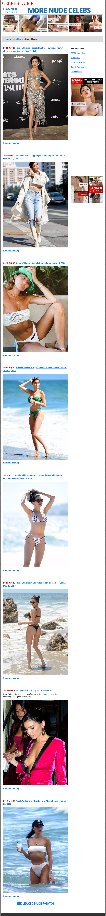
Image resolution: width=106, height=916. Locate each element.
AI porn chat (75, 58)
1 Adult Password (77, 67)
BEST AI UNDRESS (78, 62)
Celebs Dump (17, 3)
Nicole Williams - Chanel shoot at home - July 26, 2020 (40, 263)
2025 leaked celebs (78, 53)
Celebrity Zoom (76, 72)
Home (6, 39)
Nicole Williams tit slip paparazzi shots (33, 690)
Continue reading (11, 143)
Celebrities (16, 39)
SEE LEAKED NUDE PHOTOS (35, 903)
